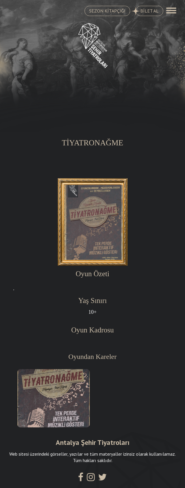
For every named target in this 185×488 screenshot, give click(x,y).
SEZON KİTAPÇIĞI (107, 11)
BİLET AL (147, 11)
